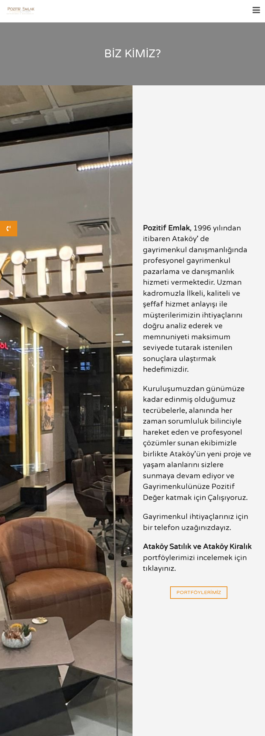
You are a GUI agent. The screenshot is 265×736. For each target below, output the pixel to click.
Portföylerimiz (199, 592)
